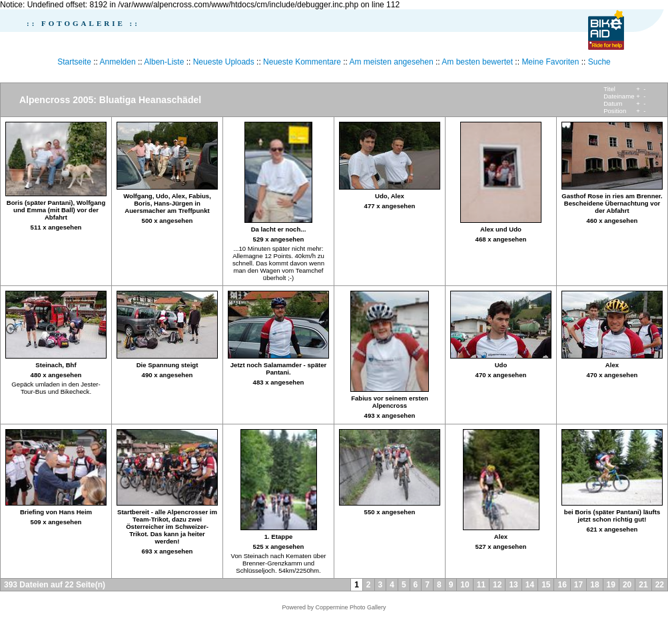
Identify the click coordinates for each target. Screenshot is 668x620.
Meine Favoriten (550, 62)
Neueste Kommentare (302, 62)
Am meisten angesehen (392, 62)
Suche (599, 62)
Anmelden (118, 62)
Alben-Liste (164, 62)
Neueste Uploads (223, 62)
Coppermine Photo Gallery (350, 607)
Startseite (74, 62)
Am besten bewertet (477, 62)
